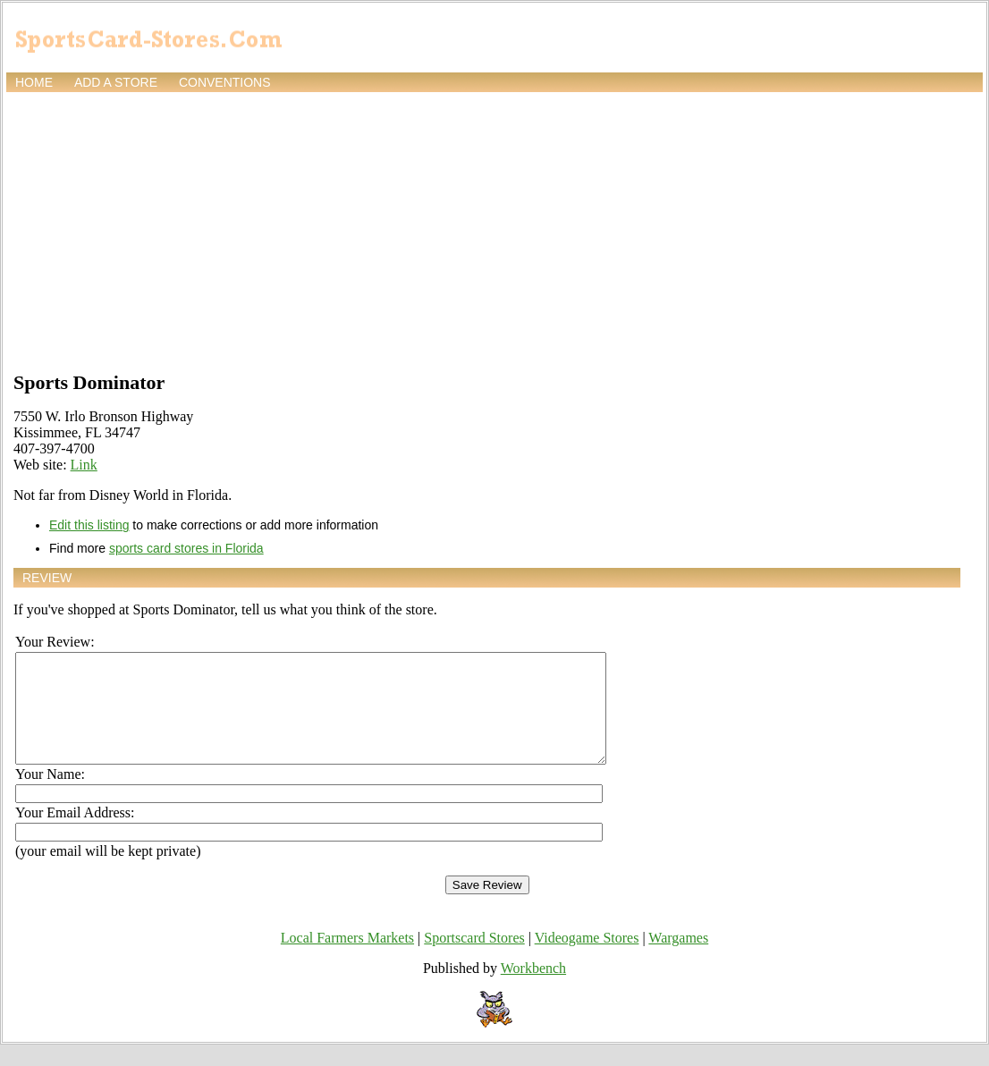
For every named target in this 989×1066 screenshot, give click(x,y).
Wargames (678, 959)
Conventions (225, 82)
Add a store (115, 82)
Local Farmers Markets (347, 959)
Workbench (533, 989)
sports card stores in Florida (186, 548)
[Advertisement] (494, 230)
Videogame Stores (587, 959)
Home (34, 82)
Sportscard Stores (474, 959)
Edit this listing (89, 525)
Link (84, 464)
